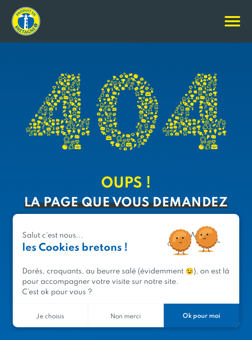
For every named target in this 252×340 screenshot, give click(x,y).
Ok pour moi (201, 315)
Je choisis (50, 316)
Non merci (125, 316)
